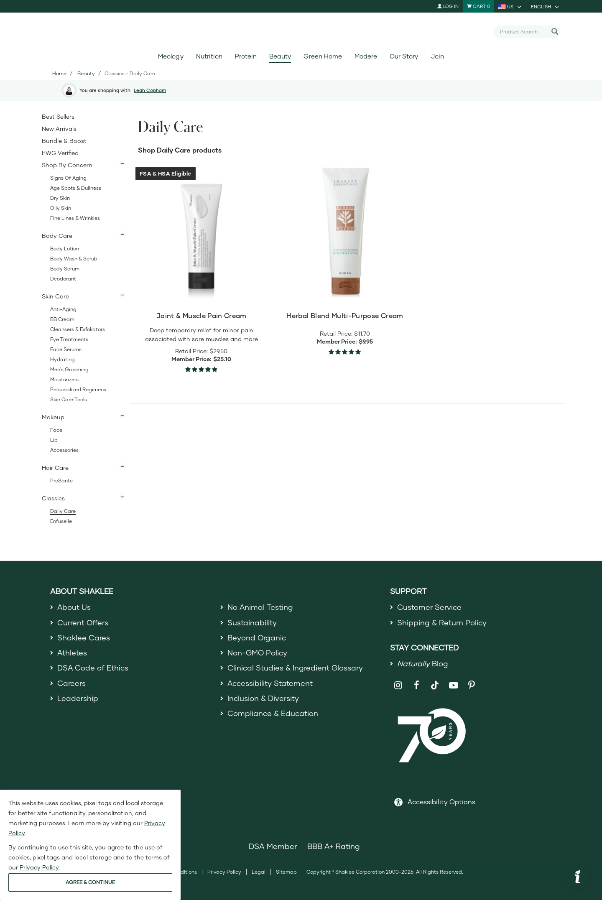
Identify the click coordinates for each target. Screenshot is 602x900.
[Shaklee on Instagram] (398, 685)
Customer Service (429, 607)
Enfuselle (61, 521)
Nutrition (209, 56)
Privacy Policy (224, 872)
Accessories (64, 450)
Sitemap (286, 872)
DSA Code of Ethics (93, 668)
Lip (54, 440)
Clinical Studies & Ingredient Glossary (295, 668)
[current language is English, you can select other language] (545, 6)
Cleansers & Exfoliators (77, 329)
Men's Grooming (69, 369)
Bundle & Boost (64, 140)
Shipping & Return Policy (442, 622)
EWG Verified (60, 152)
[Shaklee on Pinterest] (472, 685)
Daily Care (63, 511)
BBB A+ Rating (333, 846)
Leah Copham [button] (150, 90)
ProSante (61, 480)
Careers (71, 683)
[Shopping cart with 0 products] (478, 6)
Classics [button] (53, 498)
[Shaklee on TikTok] (434, 680)
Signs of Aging (68, 178)
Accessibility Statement (270, 683)
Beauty (280, 56)
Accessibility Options (441, 802)
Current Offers (83, 622)
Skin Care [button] (55, 296)
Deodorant (63, 278)
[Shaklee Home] (301, 32)
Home (59, 73)
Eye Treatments (69, 339)
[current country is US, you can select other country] (510, 6)
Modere (366, 56)
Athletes (72, 652)
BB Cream (62, 319)
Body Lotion (64, 248)
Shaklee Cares (83, 637)
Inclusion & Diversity (263, 698)
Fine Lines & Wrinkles (75, 218)
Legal (258, 872)
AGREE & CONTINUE (90, 882)
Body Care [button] (57, 235)
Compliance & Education (272, 713)
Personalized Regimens (78, 389)
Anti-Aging (63, 309)
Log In (448, 6)
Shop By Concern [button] (67, 164)
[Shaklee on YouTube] (453, 685)
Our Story (404, 56)
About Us (74, 607)
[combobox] (523, 31)
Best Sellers (58, 116)
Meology (170, 56)
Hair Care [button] (55, 467)
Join (437, 56)
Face (56, 430)
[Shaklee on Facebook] (416, 685)
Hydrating (62, 359)
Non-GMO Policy (257, 652)
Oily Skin (60, 208)
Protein (246, 56)
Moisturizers (64, 379)
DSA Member (273, 846)
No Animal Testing (260, 607)
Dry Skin (60, 198)
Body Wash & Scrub (73, 258)
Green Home (323, 56)
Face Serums (66, 349)
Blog (422, 663)
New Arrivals (59, 128)
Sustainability (252, 622)
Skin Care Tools (68, 399)
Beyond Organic (256, 637)
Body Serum (64, 268)
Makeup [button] (53, 417)
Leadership (77, 698)
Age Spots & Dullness (75, 188)
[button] (577, 878)
